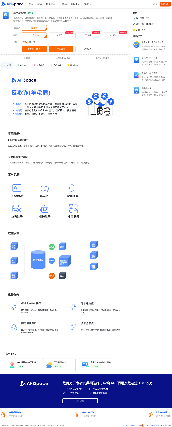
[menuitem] (7, 65)
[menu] (65, 65)
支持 (87, 4)
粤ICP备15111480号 (133, 426)
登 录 (155, 4)
